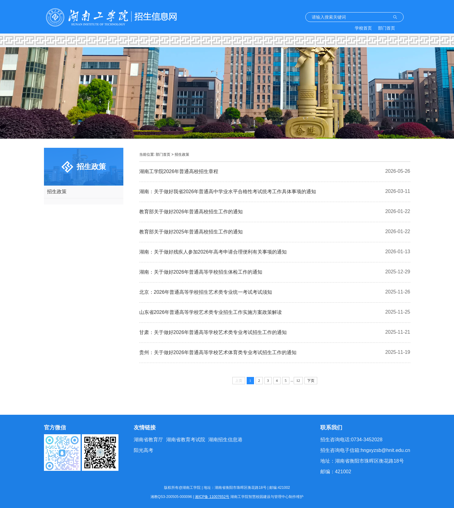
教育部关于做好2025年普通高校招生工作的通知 (191, 231)
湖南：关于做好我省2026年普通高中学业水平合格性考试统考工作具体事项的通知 (227, 191)
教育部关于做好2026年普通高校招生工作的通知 (191, 211)
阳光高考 (143, 450)
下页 (310, 380)
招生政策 (57, 191)
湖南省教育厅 (148, 439)
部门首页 (386, 28)
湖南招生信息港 (225, 439)
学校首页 (363, 28)
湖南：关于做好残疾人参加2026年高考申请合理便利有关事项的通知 (213, 251)
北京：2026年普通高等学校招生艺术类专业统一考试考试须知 (205, 292)
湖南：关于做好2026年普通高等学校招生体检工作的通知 (201, 272)
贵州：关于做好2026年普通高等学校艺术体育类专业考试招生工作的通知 (218, 352)
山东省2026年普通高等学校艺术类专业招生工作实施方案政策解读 (210, 312)
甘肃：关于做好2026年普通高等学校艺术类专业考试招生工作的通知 (213, 332)
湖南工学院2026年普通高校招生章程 (179, 171)
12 (298, 380)
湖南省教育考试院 (185, 439)
